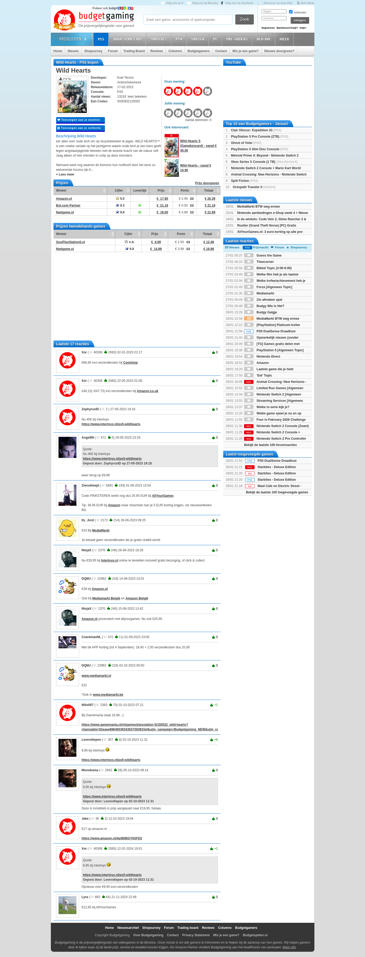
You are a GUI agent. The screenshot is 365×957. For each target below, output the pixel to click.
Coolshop (130, 362)
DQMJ (86, 578)
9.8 (120, 212)
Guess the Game (262, 255)
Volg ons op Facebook (239, 3)
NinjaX (86, 550)
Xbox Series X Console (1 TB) (264, 162)
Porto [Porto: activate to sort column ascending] (185, 190)
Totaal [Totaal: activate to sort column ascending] (208, 190)
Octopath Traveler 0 (254, 187)
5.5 (120, 199)
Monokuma (90, 770)
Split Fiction (244, 181)
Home (57, 51)
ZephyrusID (90, 409)
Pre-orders (237, 39)
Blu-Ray (264, 39)
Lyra (85, 897)
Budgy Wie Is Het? (264, 306)
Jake (85, 818)
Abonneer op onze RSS (278, 3)
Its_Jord (88, 520)
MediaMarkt (101, 530)
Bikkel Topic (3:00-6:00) (268, 268)
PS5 (102, 39)
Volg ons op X (174, 3)
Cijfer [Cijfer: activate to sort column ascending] (119, 190)
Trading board (187, 928)
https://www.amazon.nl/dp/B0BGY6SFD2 (112, 838)
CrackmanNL (91, 637)
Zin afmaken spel (263, 300)
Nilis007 (88, 705)
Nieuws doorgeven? (279, 51)
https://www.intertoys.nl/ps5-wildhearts (111, 424)
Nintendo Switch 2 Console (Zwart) (276, 426)
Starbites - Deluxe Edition (276, 473)
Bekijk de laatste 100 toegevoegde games (277, 492)
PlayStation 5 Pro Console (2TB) (259, 136)
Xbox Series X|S (128, 39)
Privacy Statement (196, 935)
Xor (84, 352)
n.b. (130, 242)
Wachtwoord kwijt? (287, 28)
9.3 (120, 205)
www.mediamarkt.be (108, 695)
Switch (198, 39)
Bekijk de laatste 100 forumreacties (270, 445)
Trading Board (134, 51)
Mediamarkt (259, 293)
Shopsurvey (93, 51)
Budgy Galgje (260, 312)
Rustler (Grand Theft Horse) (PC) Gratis (266, 225)
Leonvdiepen (91, 739)
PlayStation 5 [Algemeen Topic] (274, 350)
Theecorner (259, 262)
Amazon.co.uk (147, 391)
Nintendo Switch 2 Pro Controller (275, 438)
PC (216, 39)
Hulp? (303, 28)
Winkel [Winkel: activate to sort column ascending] (61, 190)
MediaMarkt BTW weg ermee (258, 206)
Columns (175, 51)
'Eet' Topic (258, 375)
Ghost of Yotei (246, 143)
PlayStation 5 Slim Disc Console (259, 149)
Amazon (114, 505)
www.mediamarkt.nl (96, 676)
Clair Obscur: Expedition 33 (256, 130)
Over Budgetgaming (148, 935)
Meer (285, 39)
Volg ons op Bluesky (205, 3)
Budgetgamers (199, 51)
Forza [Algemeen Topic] (268, 287)
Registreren (268, 28)
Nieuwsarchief (128, 928)
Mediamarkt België (106, 598)
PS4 (180, 39)
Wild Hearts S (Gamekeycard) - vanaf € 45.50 (198, 145)
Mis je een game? (245, 51)
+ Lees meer (65, 174)
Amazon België (136, 598)
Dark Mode (307, 3)
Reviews (156, 51)
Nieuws (73, 51)
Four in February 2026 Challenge (274, 420)
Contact (221, 51)
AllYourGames (163, 496)
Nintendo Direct (262, 356)
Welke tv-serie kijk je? (266, 407)
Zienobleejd (90, 485)
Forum (113, 51)
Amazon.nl (100, 589)
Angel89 (88, 437)
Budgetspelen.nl (255, 935)
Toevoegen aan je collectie (79, 128)
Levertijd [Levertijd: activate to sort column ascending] (140, 190)
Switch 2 (159, 39)
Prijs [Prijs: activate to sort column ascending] (161, 190)
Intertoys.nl (109, 560)
